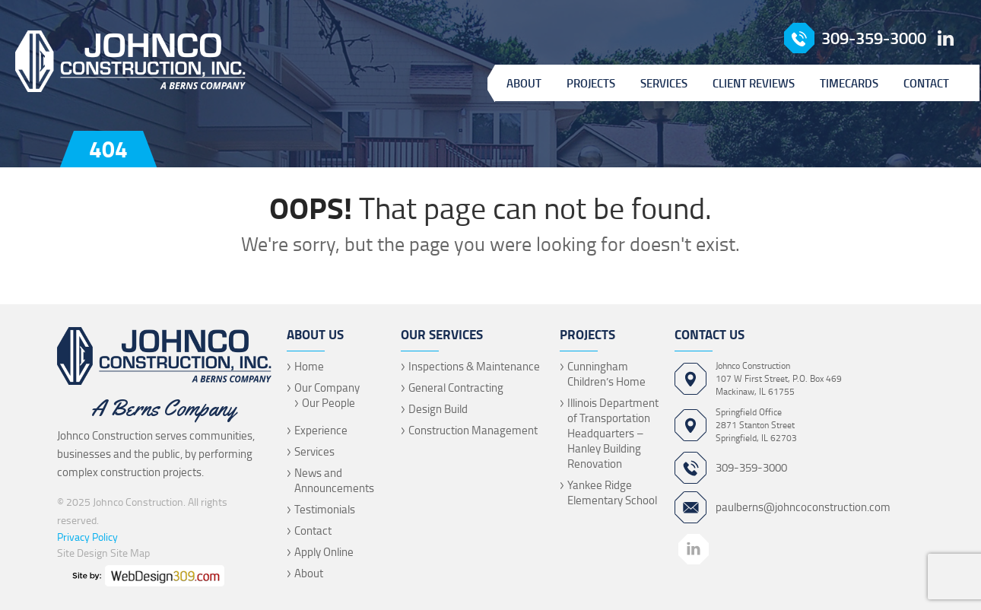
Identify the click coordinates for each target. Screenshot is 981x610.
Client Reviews (754, 83)
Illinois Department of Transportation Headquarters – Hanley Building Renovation (613, 433)
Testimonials (324, 509)
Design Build (438, 409)
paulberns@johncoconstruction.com (803, 507)
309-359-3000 (873, 38)
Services (663, 83)
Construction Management (473, 430)
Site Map (130, 552)
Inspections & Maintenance (474, 366)
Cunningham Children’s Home (606, 373)
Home (309, 366)
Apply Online (324, 552)
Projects (591, 83)
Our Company (327, 388)
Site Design (82, 552)
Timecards (849, 83)
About (523, 83)
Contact (926, 83)
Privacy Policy (87, 536)
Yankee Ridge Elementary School (612, 492)
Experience (321, 430)
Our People (328, 403)
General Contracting (455, 388)
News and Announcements (334, 480)
